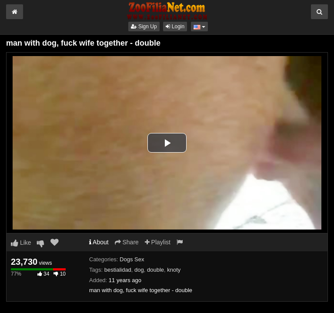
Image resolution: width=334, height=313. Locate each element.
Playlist (157, 242)
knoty (173, 269)
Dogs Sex (132, 259)
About (99, 242)
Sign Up (144, 26)
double (155, 269)
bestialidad (117, 269)
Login (175, 26)
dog (139, 269)
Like (21, 242)
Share (127, 242)
